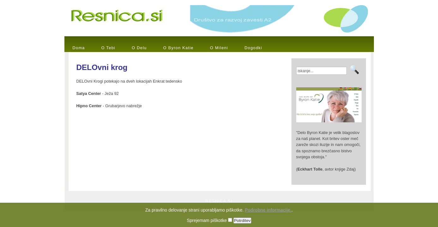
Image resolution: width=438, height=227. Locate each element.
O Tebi (108, 47)
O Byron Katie (178, 47)
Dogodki (253, 47)
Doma (79, 47)
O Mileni (219, 47)
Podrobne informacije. (268, 213)
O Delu (139, 47)
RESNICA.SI (219, 201)
